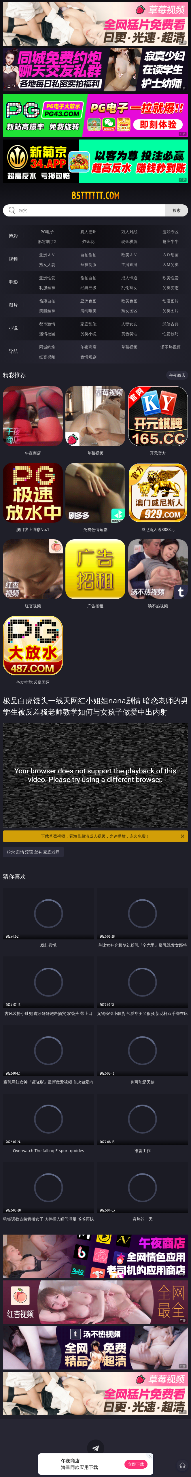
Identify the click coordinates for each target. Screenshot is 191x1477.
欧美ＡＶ (129, 254)
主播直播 (129, 264)
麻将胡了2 (47, 241)
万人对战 (129, 231)
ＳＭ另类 (170, 264)
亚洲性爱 (47, 277)
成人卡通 (129, 277)
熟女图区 (129, 310)
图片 (13, 305)
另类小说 (88, 333)
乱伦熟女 (129, 287)
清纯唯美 (88, 310)
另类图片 (170, 310)
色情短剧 (88, 356)
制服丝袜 (47, 287)
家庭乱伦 (88, 324)
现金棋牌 (129, 241)
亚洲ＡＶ (47, 254)
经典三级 (88, 287)
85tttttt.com (95, 195)
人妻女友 (129, 324)
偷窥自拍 (47, 301)
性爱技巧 (170, 333)
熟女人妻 (47, 264)
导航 (13, 351)
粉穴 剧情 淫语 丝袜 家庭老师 (33, 852)
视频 (13, 259)
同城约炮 (47, 347)
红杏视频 (47, 356)
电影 (13, 282)
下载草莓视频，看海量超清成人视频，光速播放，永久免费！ (113, 836)
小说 (13, 328)
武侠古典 (170, 324)
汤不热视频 (170, 347)
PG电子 (47, 231)
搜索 (177, 210)
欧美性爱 (170, 277)
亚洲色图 (88, 301)
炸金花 (88, 241)
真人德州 (88, 231)
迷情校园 (47, 333)
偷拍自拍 (88, 277)
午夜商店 (88, 347)
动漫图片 (170, 301)
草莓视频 (129, 347)
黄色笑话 (129, 333)
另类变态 (170, 287)
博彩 (13, 236)
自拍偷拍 (88, 254)
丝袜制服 (88, 264)
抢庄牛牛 (170, 241)
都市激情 (47, 324)
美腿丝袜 (47, 310)
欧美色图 (129, 301)
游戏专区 (170, 231)
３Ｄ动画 (170, 254)
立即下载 (136, 1464)
